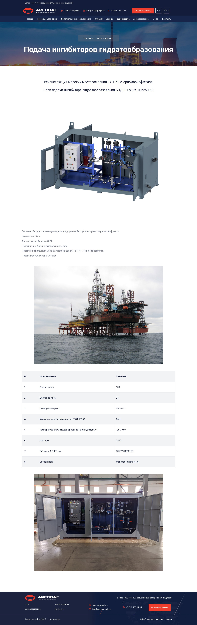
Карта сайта (55, 619)
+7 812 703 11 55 (118, 10)
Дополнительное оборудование (76, 19)
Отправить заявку (143, 10)
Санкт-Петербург (72, 10)
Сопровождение (141, 19)
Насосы (30, 19)
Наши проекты (123, 19)
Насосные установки (47, 19)
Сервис (109, 19)
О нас (156, 19)
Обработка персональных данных (156, 619)
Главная (88, 38)
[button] (158, 10)
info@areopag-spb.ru (95, 10)
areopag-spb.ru (33, 619)
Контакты (166, 19)
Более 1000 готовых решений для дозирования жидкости (49, 3)
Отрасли (99, 19)
